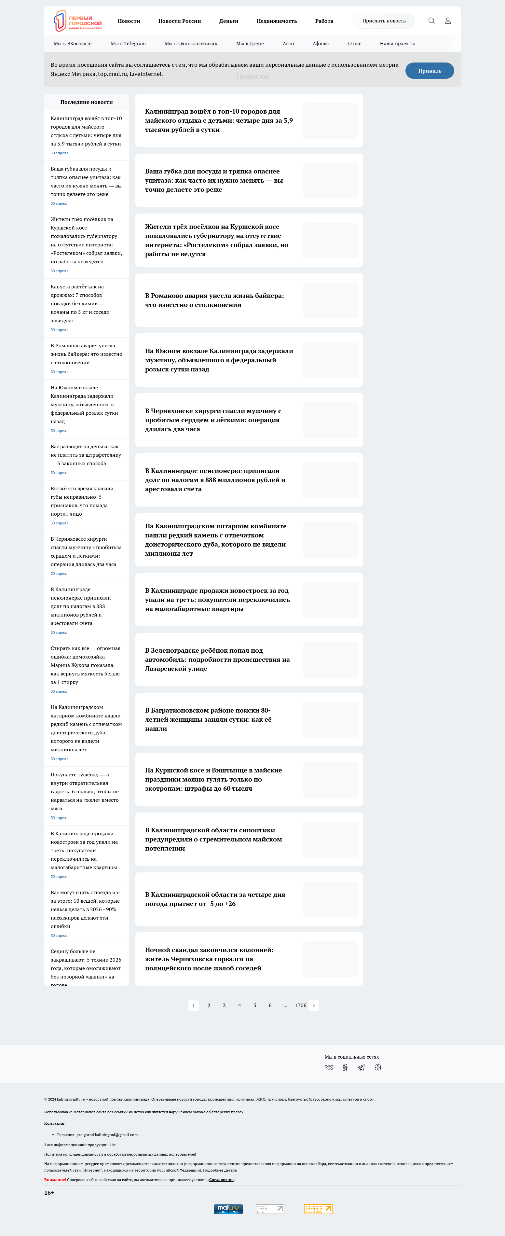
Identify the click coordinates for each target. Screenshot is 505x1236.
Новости (129, 21)
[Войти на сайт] (447, 20)
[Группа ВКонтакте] (329, 1067)
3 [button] (224, 1005)
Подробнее (213, 1170)
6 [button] (270, 1005)
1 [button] (193, 1005)
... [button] (285, 1005)
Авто (288, 43)
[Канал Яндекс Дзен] (378, 1067)
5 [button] (254, 1005)
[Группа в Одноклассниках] (345, 1067)
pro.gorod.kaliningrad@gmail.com (107, 1134)
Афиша (321, 43)
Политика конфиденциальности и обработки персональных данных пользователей (120, 1154)
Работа (324, 21)
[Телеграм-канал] (361, 1067)
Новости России (179, 21)
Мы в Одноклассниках (191, 43)
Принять (430, 70)
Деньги (229, 21)
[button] (313, 1005)
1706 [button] (300, 1005)
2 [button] (209, 1005)
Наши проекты (397, 43)
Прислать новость (384, 20)
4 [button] (239, 1005)
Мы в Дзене (250, 43)
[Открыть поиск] (431, 20)
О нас (355, 43)
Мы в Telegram (128, 43)
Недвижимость (277, 21)
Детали (230, 1170)
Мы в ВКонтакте (73, 43)
